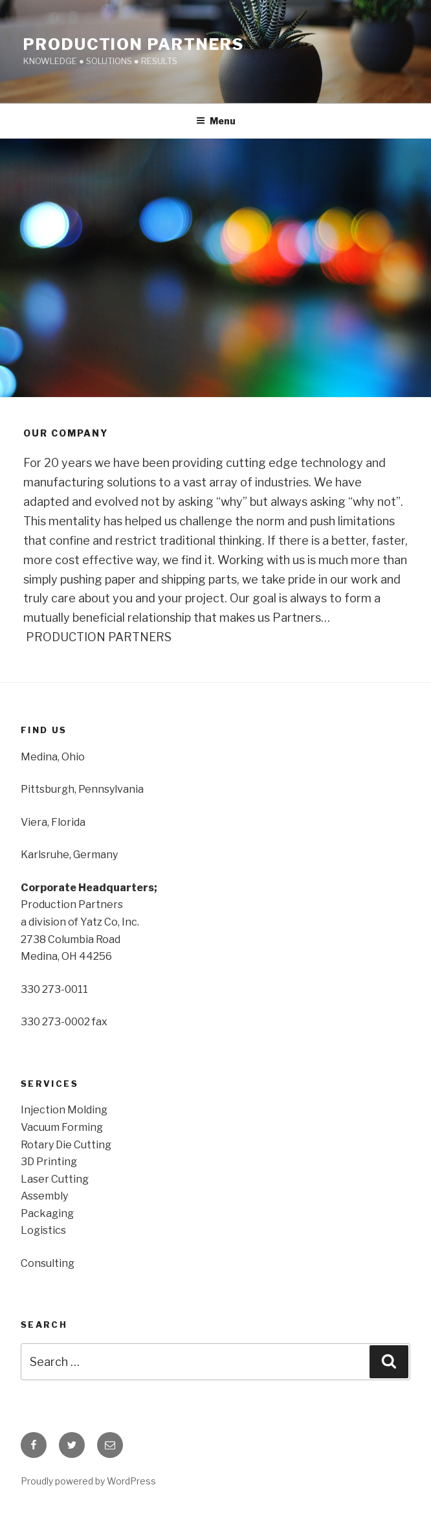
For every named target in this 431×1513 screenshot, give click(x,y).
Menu (216, 120)
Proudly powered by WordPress (88, 1480)
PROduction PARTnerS (133, 44)
